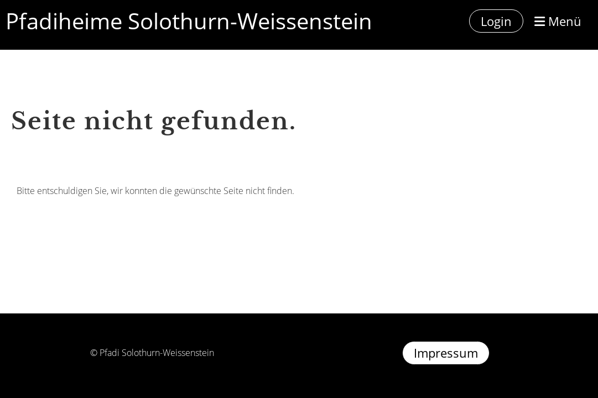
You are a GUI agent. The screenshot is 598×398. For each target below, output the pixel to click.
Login (496, 21)
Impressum (446, 352)
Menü (557, 21)
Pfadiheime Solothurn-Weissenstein (189, 21)
